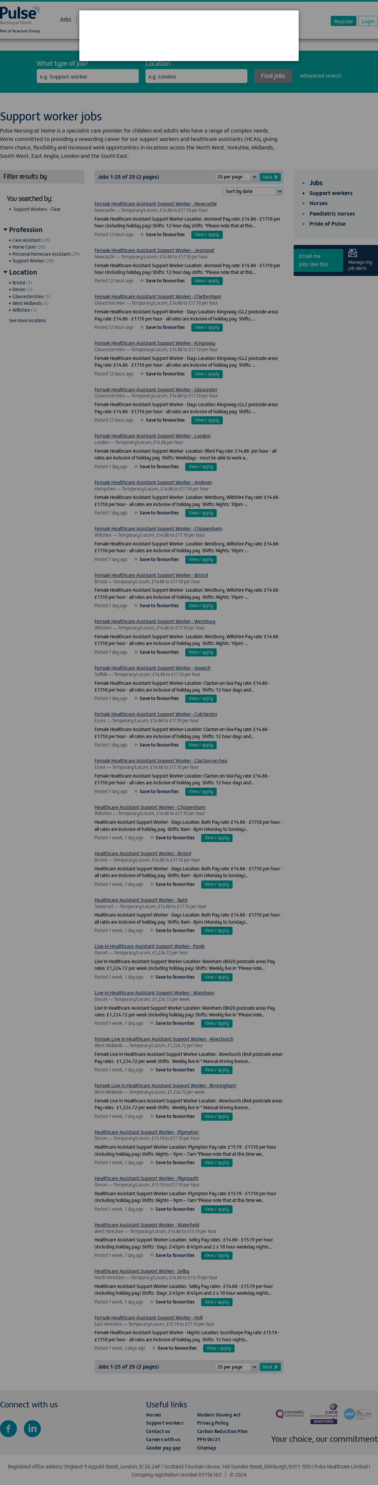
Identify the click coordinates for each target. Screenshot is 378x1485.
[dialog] (189, 35)
